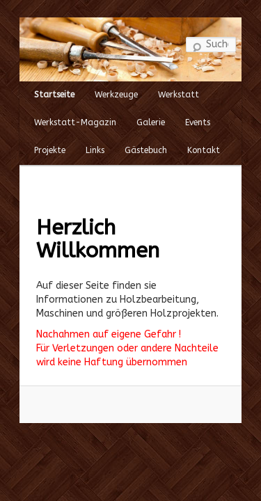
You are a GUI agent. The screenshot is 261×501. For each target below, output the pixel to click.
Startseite (37, 85)
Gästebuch (128, 140)
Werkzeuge (98, 85)
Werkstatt (161, 85)
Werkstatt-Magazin (58, 113)
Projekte (32, 140)
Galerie (133, 113)
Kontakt (186, 140)
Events (180, 113)
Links (77, 140)
